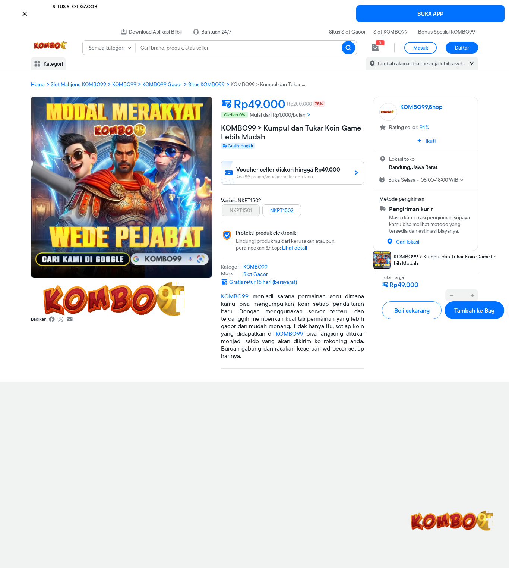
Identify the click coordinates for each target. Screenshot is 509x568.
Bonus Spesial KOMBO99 (446, 31)
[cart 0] (375, 48)
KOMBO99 (235, 296)
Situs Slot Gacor (347, 31)
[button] (254, 13)
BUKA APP (430, 13)
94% (424, 127)
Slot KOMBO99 (390, 31)
